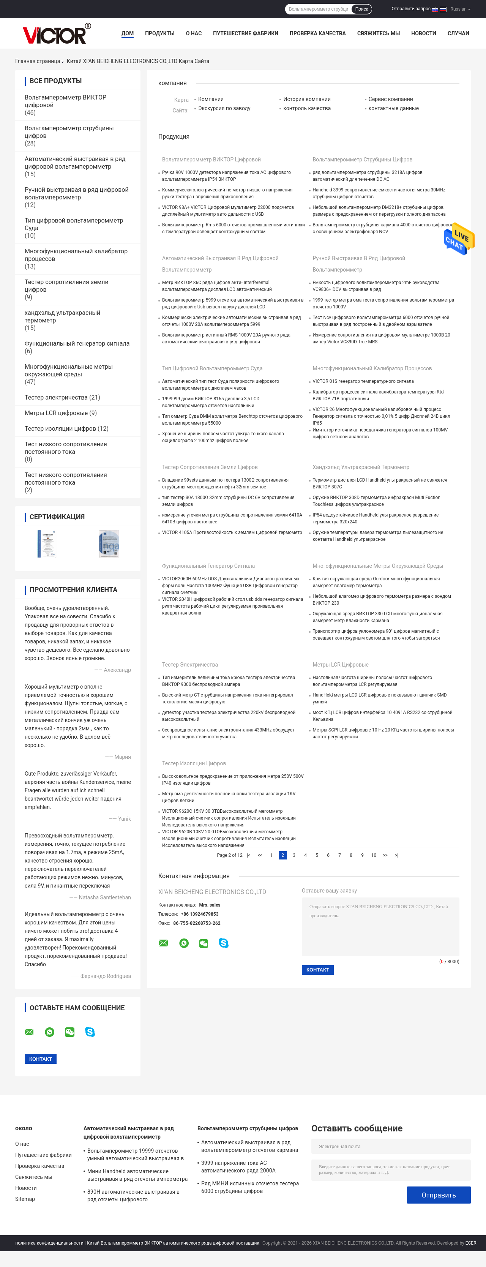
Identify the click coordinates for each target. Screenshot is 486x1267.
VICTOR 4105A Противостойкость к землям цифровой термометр (232, 532)
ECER (471, 1243)
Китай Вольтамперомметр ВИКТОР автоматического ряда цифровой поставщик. (174, 1243)
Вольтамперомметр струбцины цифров (363, 159)
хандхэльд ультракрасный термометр (361, 467)
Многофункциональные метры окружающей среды (69, 370)
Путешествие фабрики (245, 33)
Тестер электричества (56, 397)
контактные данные (394, 108)
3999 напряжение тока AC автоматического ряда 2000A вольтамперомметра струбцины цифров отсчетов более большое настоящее (252, 1168)
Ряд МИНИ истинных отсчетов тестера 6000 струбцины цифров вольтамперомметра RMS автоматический (250, 1188)
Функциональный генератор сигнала (77, 343)
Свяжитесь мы (378, 33)
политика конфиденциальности (49, 1243)
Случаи (458, 33)
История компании (307, 99)
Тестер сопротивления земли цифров (210, 467)
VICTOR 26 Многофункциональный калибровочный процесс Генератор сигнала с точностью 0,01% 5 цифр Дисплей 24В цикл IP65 (381, 416)
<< (260, 855)
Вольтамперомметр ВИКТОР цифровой (211, 159)
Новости (423, 33)
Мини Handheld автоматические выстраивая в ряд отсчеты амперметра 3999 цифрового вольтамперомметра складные (137, 1176)
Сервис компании (391, 99)
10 (374, 855)
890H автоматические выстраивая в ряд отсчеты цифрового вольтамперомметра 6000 (133, 1197)
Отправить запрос (411, 8)
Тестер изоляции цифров (60, 428)
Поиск (361, 9)
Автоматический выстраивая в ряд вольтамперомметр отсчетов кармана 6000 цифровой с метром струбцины (249, 1147)
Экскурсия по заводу (224, 108)
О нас (194, 33)
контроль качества (307, 108)
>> (385, 855)
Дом (128, 33)
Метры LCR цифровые (56, 413)
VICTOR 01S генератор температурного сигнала (363, 381)
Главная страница (37, 61)
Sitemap (25, 1199)
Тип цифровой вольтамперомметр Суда (212, 368)
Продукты (160, 33)
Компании (211, 99)
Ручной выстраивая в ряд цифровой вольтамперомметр (77, 193)
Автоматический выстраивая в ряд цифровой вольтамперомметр (75, 162)
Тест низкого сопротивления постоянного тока (66, 448)
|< (248, 855)
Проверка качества (318, 33)
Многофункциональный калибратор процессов (372, 368)
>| (396, 855)
